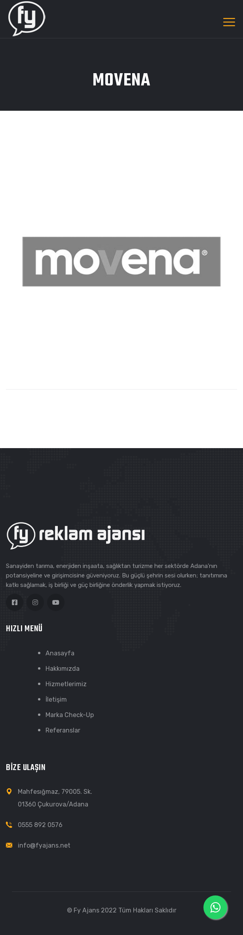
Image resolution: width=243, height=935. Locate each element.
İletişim (56, 699)
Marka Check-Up (70, 715)
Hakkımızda (63, 668)
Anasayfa (60, 653)
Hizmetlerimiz (66, 684)
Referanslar (63, 730)
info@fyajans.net (44, 845)
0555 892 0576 (40, 825)
